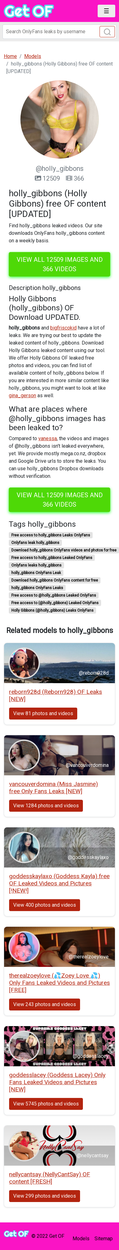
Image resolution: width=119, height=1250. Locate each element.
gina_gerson (22, 395)
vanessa (47, 438)
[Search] (59, 31)
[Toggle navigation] (106, 11)
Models (81, 1239)
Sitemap (104, 1239)
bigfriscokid (63, 328)
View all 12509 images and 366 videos (60, 264)
